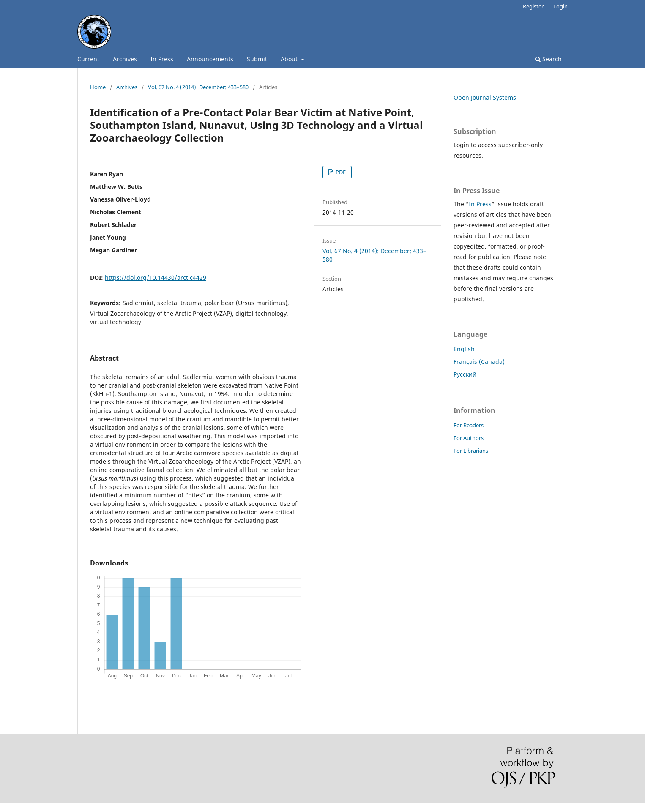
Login (560, 6)
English (464, 349)
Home (98, 87)
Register (533, 6)
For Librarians (471, 450)
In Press (161, 59)
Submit (257, 59)
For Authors (469, 438)
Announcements (210, 59)
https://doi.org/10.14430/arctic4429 (155, 277)
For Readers (469, 425)
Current (88, 59)
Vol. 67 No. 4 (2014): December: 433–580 (198, 87)
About (290, 59)
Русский (465, 374)
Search (548, 59)
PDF (340, 172)
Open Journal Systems (485, 97)
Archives (125, 59)
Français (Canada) (479, 362)
